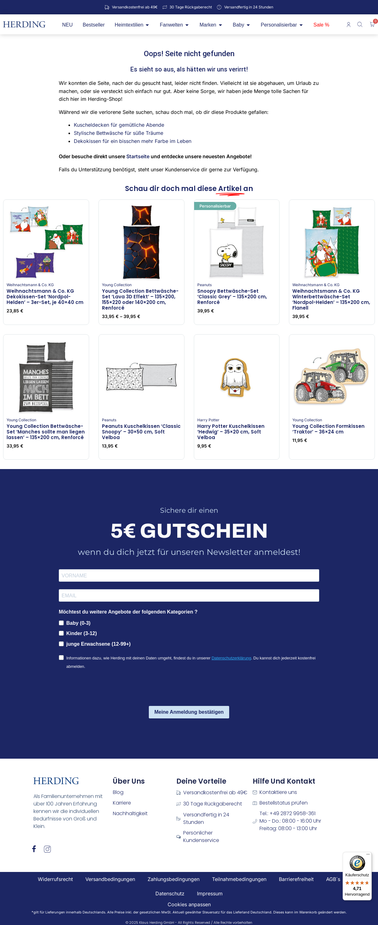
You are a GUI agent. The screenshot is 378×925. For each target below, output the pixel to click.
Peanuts (204, 284)
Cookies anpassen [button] (189, 904)
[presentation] (106, 689)
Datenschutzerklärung (231, 658)
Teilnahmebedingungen (239, 879)
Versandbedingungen (110, 879)
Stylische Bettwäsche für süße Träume (118, 133)
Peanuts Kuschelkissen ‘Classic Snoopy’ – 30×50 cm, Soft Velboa (141, 432)
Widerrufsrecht (55, 879)
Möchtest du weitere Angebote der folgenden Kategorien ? (128, 611)
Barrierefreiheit (296, 879)
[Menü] (368, 855)
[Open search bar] (360, 24)
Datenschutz (169, 893)
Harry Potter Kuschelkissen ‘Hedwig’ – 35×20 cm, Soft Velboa (231, 432)
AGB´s (333, 879)
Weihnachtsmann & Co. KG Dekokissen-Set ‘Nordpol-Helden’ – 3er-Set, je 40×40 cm (45, 297)
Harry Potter (208, 420)
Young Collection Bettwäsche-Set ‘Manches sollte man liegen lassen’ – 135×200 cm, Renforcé (46, 432)
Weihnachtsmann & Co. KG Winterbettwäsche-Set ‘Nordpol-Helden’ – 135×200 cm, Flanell (331, 299)
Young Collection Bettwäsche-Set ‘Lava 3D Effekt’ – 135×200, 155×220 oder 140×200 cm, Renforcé (140, 299)
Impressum (210, 893)
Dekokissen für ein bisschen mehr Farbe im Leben (132, 141)
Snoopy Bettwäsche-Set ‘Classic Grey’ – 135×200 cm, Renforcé (232, 297)
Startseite (137, 156)
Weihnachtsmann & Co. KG (30, 284)
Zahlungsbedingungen (173, 879)
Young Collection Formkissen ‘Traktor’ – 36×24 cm (328, 429)
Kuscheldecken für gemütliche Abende (119, 125)
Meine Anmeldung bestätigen (189, 712)
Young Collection (117, 284)
